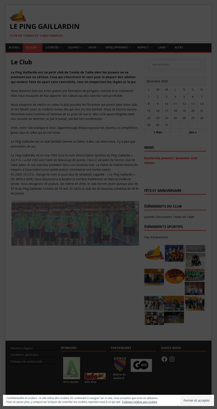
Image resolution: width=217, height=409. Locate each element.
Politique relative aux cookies (139, 402)
